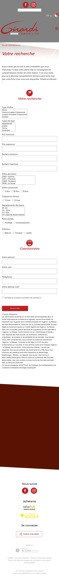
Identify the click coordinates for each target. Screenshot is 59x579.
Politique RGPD (29, 563)
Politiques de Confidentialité (41, 365)
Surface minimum (10, 154)
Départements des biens (13, 205)
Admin (48, 560)
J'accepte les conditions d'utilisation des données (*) (22, 298)
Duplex (8, 126)
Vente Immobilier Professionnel (14, 112)
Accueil (4, 45)
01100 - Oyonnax (18, 177)
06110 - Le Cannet (18, 183)
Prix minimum (8, 134)
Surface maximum (10, 164)
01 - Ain (13, 208)
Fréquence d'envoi (10, 196)
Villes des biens (9, 174)
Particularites (8, 219)
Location (14, 117)
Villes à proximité (10, 187)
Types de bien (8, 121)
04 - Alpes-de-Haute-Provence (13, 215)
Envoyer (15, 308)
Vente (14, 110)
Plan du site (12, 560)
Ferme (8, 128)
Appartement (8, 124)
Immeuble (8, 130)
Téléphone (7, 277)
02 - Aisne (13, 210)
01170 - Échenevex (18, 179)
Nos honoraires (35, 560)
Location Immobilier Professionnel (14, 115)
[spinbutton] (29, 139)
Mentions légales (23, 560)
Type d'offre (7, 107)
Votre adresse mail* (11, 287)
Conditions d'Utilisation (10, 368)
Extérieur (6, 229)
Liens (43, 560)
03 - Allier (13, 213)
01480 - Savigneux (18, 181)
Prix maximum (8, 144)
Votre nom (7, 267)
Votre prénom (8, 257)
